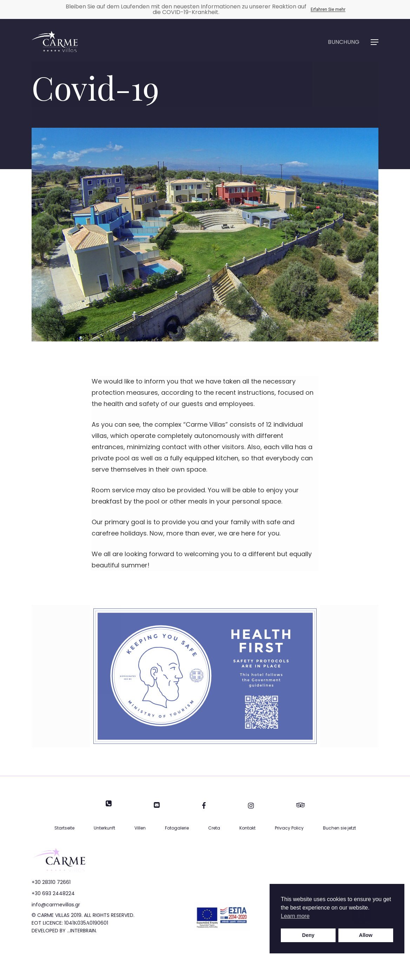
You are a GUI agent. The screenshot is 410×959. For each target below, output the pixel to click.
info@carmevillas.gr (56, 904)
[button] (374, 42)
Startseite (64, 828)
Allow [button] (365, 935)
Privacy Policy (289, 828)
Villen (140, 828)
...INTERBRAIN (81, 930)
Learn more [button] (295, 916)
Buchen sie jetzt (339, 828)
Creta (214, 828)
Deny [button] (308, 935)
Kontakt (247, 828)
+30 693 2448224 (53, 893)
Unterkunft (104, 828)
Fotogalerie (177, 828)
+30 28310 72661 (51, 882)
